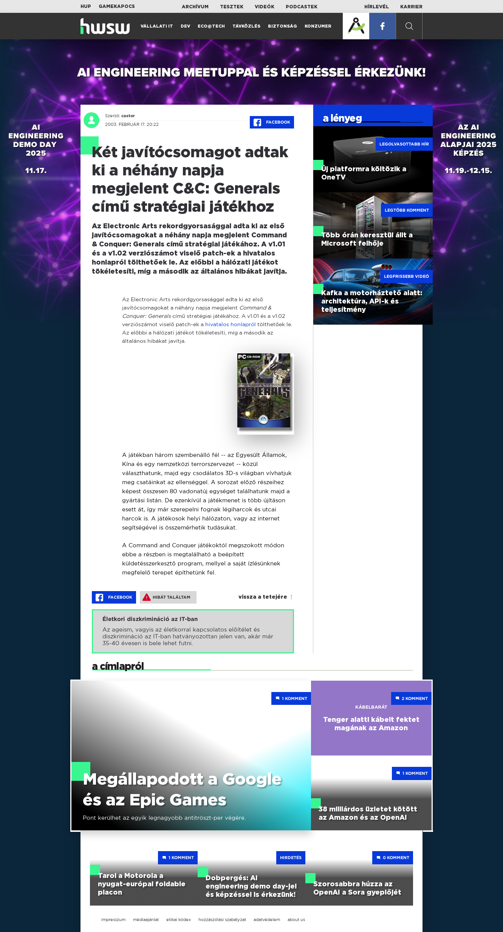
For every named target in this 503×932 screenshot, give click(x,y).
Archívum (195, 7)
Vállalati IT (157, 26)
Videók (264, 7)
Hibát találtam (166, 597)
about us (296, 919)
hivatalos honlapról (230, 324)
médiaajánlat (146, 919)
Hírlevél (376, 7)
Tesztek (231, 7)
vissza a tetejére (262, 597)
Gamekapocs (117, 6)
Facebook (272, 122)
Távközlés (246, 26)
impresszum (113, 919)
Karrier (411, 7)
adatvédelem (267, 919)
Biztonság (282, 26)
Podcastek (301, 7)
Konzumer (318, 26)
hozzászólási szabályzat (222, 919)
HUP (85, 6)
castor (128, 115)
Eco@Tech (211, 26)
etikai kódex (178, 919)
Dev (185, 26)
